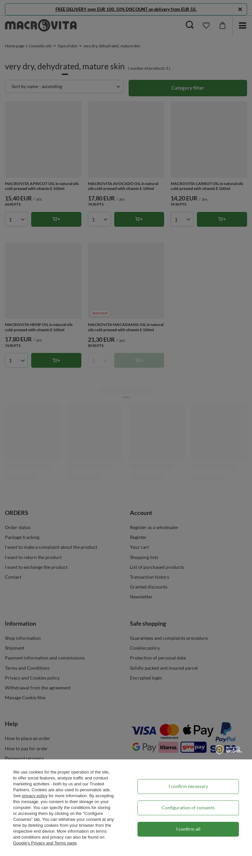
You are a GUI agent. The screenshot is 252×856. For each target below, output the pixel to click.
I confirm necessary (188, 786)
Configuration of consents (188, 807)
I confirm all (188, 829)
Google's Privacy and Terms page (45, 843)
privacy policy (35, 795)
